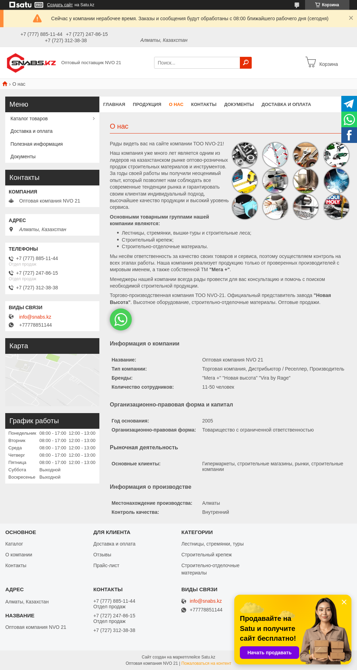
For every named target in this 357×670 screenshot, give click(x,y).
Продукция (147, 104)
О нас (176, 104)
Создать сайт (60, 4)
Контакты (204, 104)
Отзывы (102, 554)
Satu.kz (208, 657)
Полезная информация (36, 144)
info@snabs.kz (35, 317)
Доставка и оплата (286, 104)
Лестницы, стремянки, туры (212, 544)
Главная (114, 104)
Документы (239, 104)
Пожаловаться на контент (206, 663)
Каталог (14, 544)
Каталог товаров (29, 118)
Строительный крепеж (206, 554)
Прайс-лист (106, 565)
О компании (18, 554)
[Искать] (246, 63)
